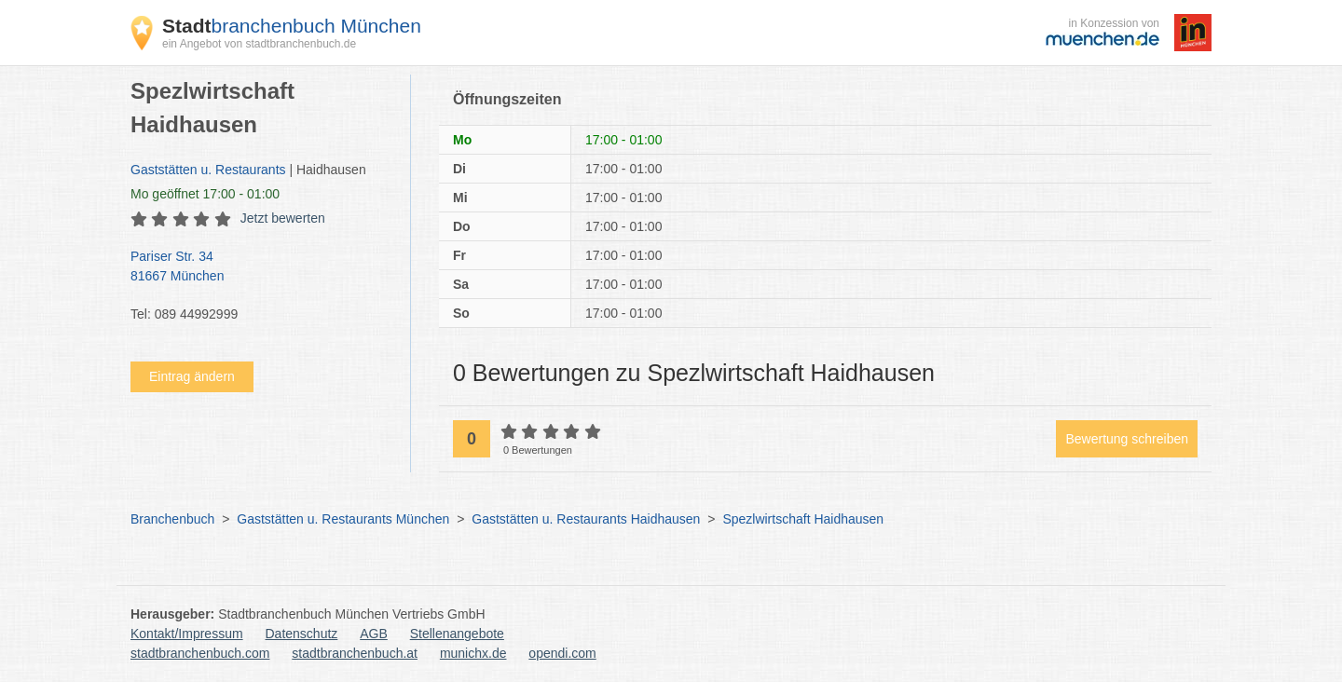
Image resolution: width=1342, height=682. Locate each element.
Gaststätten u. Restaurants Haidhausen (586, 519)
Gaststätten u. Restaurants (208, 169)
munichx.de (473, 653)
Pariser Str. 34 (260, 267)
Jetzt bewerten (282, 218)
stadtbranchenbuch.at (355, 653)
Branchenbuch (172, 519)
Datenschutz (302, 633)
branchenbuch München (291, 25)
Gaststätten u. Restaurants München (343, 519)
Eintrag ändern (192, 376)
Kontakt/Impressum (186, 633)
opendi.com (562, 653)
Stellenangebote (457, 633)
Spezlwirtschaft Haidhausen (802, 519)
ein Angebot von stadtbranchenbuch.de (259, 43)
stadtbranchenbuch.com (199, 653)
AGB (374, 633)
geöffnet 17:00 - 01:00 (205, 193)
